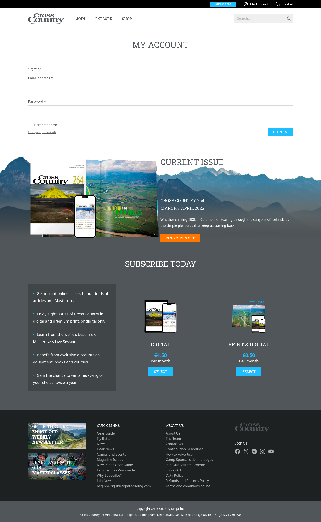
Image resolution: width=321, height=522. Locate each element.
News (101, 443)
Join (80, 18)
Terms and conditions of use (188, 486)
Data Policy (174, 475)
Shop (127, 18)
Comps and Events (111, 454)
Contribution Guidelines (184, 449)
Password (37, 101)
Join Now (104, 480)
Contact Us (174, 443)
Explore (103, 18)
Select (160, 371)
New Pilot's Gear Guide (115, 465)
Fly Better (104, 438)
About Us (173, 433)
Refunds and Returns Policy (187, 480)
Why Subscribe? (109, 475)
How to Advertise (179, 454)
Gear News (105, 449)
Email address (40, 78)
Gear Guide (106, 433)
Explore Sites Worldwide (116, 470)
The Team (173, 438)
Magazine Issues (110, 459)
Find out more (180, 238)
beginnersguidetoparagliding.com (124, 486)
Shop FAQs (174, 470)
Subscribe (223, 4)
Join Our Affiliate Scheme (185, 465)
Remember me (46, 124)
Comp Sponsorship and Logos (189, 459)
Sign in (280, 132)
